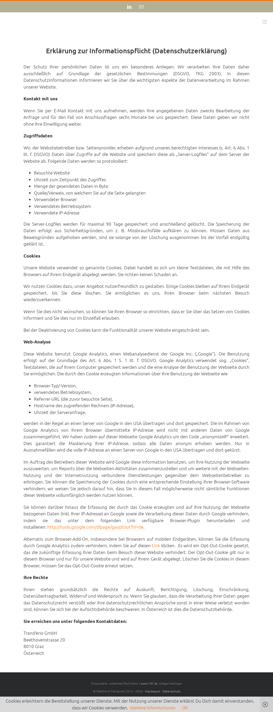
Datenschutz (171, 691)
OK (185, 707)
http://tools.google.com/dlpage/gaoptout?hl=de (95, 527)
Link (156, 545)
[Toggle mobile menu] (265, 22)
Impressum (152, 691)
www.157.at (149, 683)
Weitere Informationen (153, 707)
